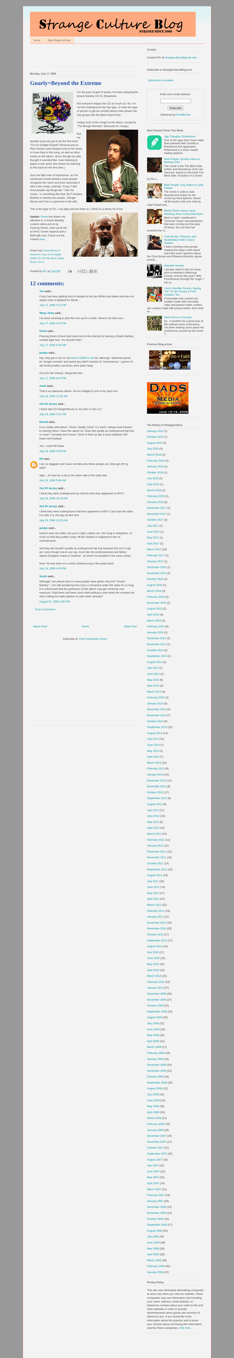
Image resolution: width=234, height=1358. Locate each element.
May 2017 (153, 537)
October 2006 (155, 1218)
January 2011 (155, 916)
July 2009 (153, 1023)
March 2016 (154, 591)
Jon (41, 291)
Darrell (43, 421)
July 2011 (153, 881)
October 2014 (155, 650)
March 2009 (154, 1046)
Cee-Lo (40, 262)
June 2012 (153, 815)
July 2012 (153, 810)
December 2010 (156, 922)
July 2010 (153, 952)
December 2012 (156, 780)
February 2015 (156, 626)
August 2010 (154, 946)
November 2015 (156, 602)
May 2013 (153, 750)
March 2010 (154, 975)
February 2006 (156, 1266)
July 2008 (153, 1094)
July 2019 (153, 448)
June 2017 (153, 531)
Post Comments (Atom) (93, 638)
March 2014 (154, 691)
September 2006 (157, 1224)
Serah (43, 576)
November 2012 (156, 786)
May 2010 (153, 964)
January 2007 (155, 1201)
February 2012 (156, 839)
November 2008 (156, 1070)
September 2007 (157, 1153)
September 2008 (157, 1082)
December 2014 (156, 638)
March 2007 (154, 1189)
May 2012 (153, 822)
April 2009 (153, 1041)
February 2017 (156, 555)
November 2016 (156, 573)
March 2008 (154, 1118)
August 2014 (154, 662)
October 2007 (155, 1147)
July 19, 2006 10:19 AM (53, 498)
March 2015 (154, 620)
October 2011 (155, 863)
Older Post (130, 626)
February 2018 (156, 496)
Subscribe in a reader (161, 80)
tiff (41, 458)
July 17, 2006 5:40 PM (52, 345)
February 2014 (156, 697)
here (42, 239)
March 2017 (154, 549)
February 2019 (156, 460)
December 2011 (156, 851)
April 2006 (153, 1254)
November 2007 (156, 1141)
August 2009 (154, 1017)
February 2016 (156, 596)
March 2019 (154, 454)
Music (53, 258)
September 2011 (157, 869)
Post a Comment (45, 609)
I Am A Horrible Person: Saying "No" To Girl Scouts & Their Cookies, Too (182, 291)
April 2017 (153, 543)
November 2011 (156, 857)
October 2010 (155, 934)
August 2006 (154, 1230)
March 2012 (154, 833)
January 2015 (155, 632)
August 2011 (154, 875)
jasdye (43, 352)
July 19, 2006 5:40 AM (52, 480)
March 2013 (154, 762)
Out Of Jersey (48, 403)
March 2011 (154, 904)
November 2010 (156, 928)
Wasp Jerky (46, 312)
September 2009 (157, 1011)
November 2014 (156, 644)
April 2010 (153, 970)
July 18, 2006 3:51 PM (52, 414)
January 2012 (155, 845)
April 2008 (153, 1112)
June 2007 (153, 1171)
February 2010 (156, 981)
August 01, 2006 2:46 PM (54, 601)
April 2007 (153, 1183)
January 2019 (155, 466)
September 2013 (157, 727)
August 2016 (154, 584)
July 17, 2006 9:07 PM (52, 378)
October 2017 (155, 519)
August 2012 (154, 804)
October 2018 (155, 472)
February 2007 (156, 1195)
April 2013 (153, 756)
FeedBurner (183, 114)
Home (37, 40)
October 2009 (155, 1005)
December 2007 (156, 1135)
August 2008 (154, 1088)
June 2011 (153, 887)
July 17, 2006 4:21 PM (52, 305)
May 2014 (153, 679)
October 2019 (155, 436)
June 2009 (153, 1029)
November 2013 (156, 715)
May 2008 (153, 1106)
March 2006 (154, 1260)
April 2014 (153, 685)
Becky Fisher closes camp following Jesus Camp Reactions (183, 212)
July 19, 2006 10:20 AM (53, 520)
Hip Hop (46, 258)
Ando (42, 385)
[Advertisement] (78, 56)
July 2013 (153, 738)
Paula (44, 216)
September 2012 (157, 798)
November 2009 (156, 999)
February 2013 (156, 768)
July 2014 (153, 667)
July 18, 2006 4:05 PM (52, 451)
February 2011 (156, 910)
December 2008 (156, 1064)
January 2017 (155, 561)
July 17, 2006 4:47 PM (52, 323)
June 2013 (153, 744)
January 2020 (155, 431)
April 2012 (153, 827)
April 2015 (153, 614)
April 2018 (153, 484)
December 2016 (156, 567)
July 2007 (153, 1165)
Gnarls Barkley (50, 250)
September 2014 (157, 656)
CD (39, 258)
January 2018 (155, 502)
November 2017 (156, 513)
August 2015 (154, 608)
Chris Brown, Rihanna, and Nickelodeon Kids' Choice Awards (180, 239)
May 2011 (153, 893)
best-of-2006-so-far (82, 357)
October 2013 (155, 721)
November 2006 (156, 1212)
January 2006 (155, 1272)
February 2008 (156, 1124)
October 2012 (155, 792)
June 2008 (153, 1100)
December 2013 (156, 709)
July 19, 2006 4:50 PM (52, 568)
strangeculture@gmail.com (181, 57)
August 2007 (154, 1159)
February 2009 (156, 1052)
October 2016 (155, 578)
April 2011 (153, 898)
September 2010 (157, 940)
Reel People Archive (59, 40)
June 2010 (153, 958)
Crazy (43, 254)
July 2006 (153, 1236)
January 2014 (155, 703)
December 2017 (156, 507)
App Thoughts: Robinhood (179, 136)
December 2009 (156, 993)
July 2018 (153, 478)
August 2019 (154, 442)
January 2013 (155, 774)
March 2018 (154, 490)
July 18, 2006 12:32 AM (53, 396)
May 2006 (153, 1248)
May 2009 (153, 1035)
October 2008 (155, 1076)
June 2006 (153, 1242)
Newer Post (40, 626)
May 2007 (153, 1177)
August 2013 (154, 733)
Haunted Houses (174, 265)
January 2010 (155, 987)
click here (185, 1327)
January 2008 (155, 1130)
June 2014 (153, 673)
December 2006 (156, 1206)
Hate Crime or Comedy (178, 317)
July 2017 (153, 525)
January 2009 (155, 1059)
